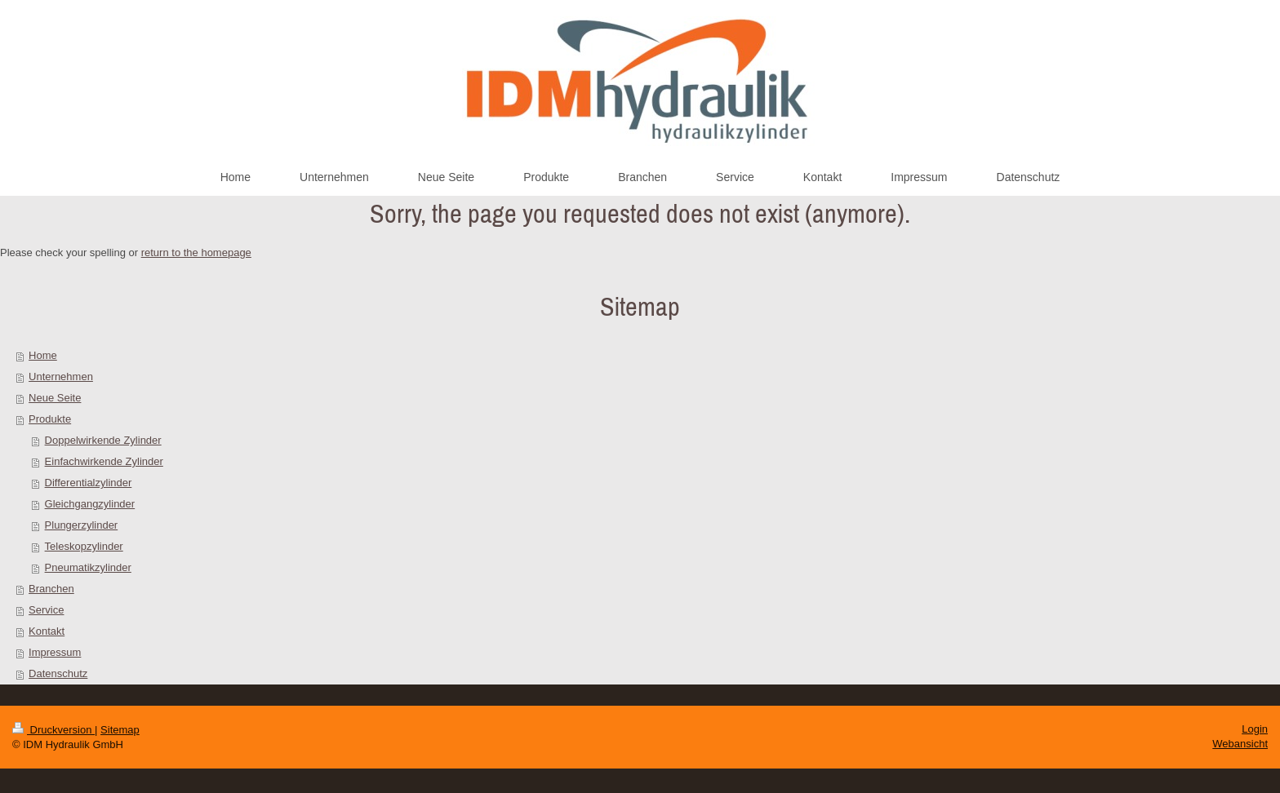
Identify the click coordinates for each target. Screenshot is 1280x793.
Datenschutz (58, 673)
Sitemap (120, 730)
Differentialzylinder (88, 482)
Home (43, 355)
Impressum (55, 652)
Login (1255, 729)
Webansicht (1240, 744)
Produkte (50, 419)
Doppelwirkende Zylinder (103, 440)
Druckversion (53, 730)
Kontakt (46, 631)
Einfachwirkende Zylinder (104, 461)
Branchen (51, 589)
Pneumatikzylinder (88, 567)
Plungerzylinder (81, 525)
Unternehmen (61, 376)
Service (46, 610)
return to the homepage (196, 252)
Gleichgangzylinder (90, 504)
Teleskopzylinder (84, 546)
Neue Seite (55, 398)
